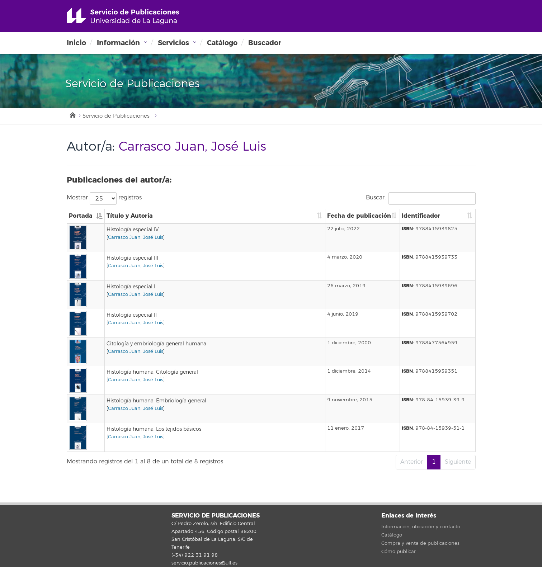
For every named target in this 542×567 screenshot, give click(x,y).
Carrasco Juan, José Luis (135, 237)
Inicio (76, 42)
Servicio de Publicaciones (116, 116)
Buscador (264, 42)
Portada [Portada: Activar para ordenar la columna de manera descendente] (81, 215)
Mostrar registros (104, 198)
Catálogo (222, 42)
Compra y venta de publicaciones (420, 543)
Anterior (411, 462)
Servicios (173, 42)
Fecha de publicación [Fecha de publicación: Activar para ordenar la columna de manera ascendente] (359, 215)
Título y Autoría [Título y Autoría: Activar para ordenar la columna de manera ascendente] (130, 215)
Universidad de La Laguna (123, 16)
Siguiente (458, 462)
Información (118, 42)
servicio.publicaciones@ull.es (204, 563)
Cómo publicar (398, 551)
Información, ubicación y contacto (420, 527)
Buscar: (421, 198)
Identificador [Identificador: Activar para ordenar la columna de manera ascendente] (421, 215)
